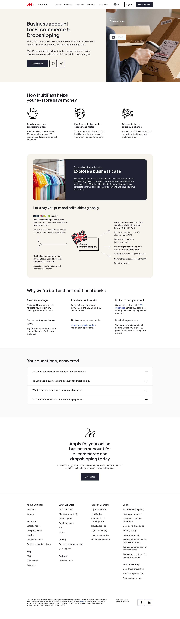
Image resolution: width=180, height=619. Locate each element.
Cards (62, 532)
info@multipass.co (122, 601)
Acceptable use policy (133, 509)
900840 (82, 601)
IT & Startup (96, 514)
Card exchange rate (132, 578)
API (60, 528)
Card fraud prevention (133, 569)
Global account (66, 509)
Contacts (31, 565)
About (58, 4)
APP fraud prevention (133, 573)
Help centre (32, 560)
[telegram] (61, 63)
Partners (90, 4)
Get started (37, 63)
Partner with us (66, 560)
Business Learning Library (39, 544)
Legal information (131, 535)
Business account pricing (71, 544)
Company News (34, 530)
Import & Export (98, 509)
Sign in (129, 4)
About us (31, 509)
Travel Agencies (98, 526)
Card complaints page (133, 526)
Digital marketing (99, 530)
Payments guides (35, 539)
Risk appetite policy (132, 514)
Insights (30, 535)
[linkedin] (149, 602)
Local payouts (65, 518)
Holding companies (100, 535)
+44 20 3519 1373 (122, 600)
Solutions (80, 4)
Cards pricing (65, 549)
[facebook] (141, 602)
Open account (144, 4)
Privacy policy (129, 530)
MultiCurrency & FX (68, 514)
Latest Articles (34, 526)
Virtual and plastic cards (82, 325)
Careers (30, 514)
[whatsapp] (53, 63)
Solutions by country (100, 539)
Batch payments (66, 523)
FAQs (29, 556)
